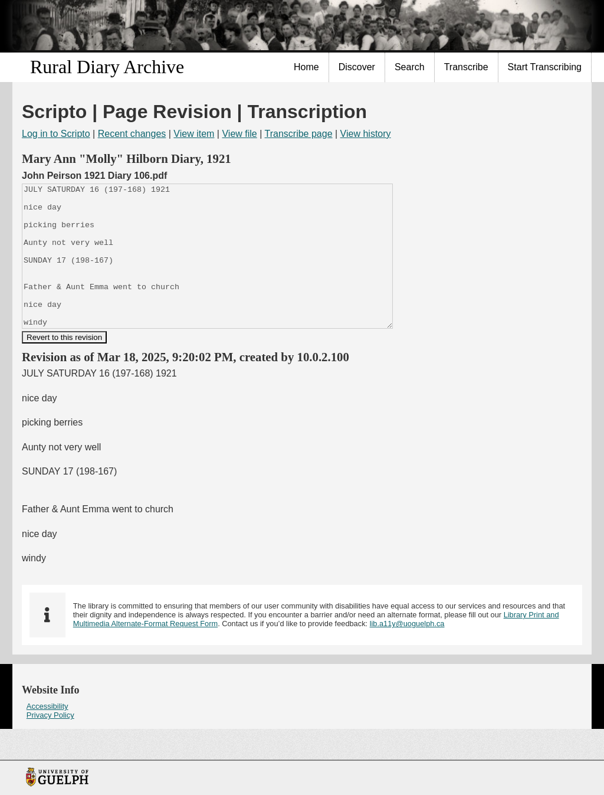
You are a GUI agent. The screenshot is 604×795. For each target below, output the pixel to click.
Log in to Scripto (56, 134)
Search (410, 67)
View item (193, 134)
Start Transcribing (545, 67)
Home (306, 67)
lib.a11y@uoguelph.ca (407, 651)
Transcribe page (299, 134)
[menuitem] (306, 67)
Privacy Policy (50, 743)
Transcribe (466, 67)
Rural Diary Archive (107, 66)
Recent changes (132, 134)
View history (365, 134)
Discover (357, 67)
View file (239, 134)
